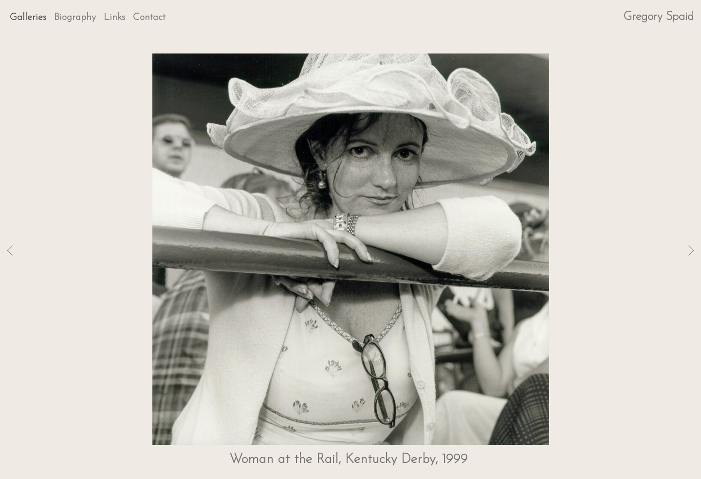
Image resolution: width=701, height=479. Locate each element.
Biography (75, 17)
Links (114, 17)
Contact (149, 17)
